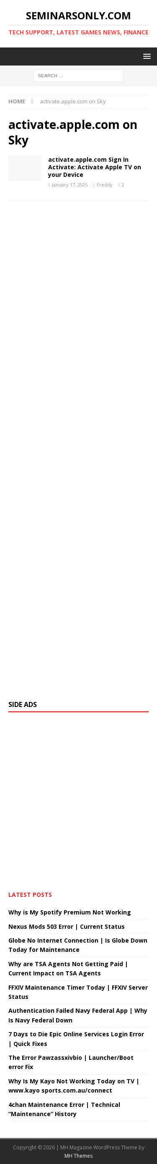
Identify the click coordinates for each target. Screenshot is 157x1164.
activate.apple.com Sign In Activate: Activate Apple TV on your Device (94, 167)
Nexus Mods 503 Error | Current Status (66, 926)
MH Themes (78, 1155)
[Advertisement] (78, 446)
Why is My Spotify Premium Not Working (69, 912)
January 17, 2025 (70, 184)
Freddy (105, 184)
